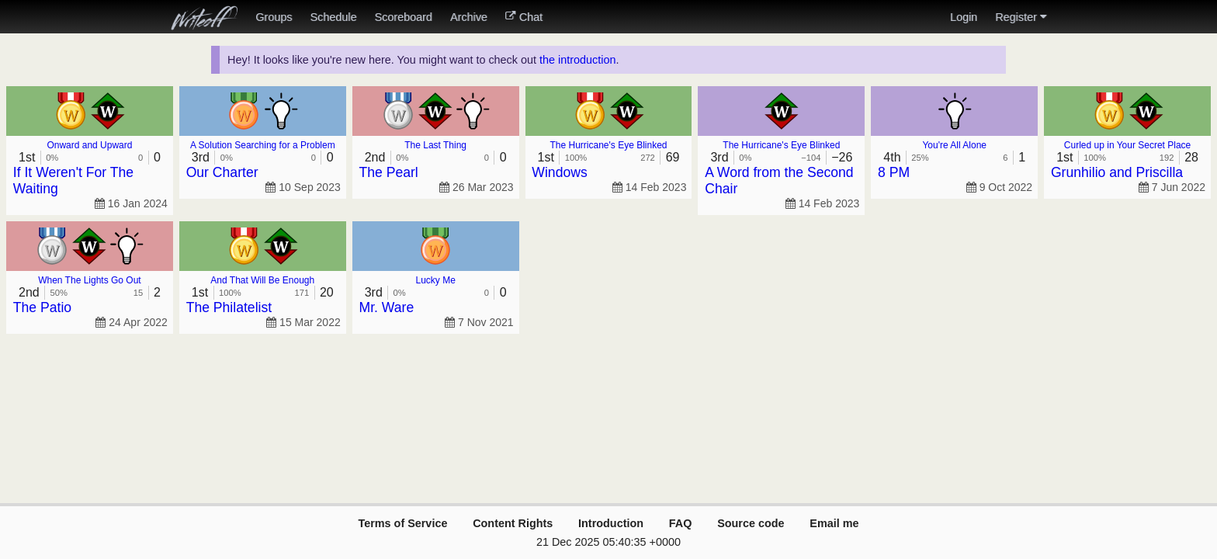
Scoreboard (403, 17)
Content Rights (513, 523)
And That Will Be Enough (262, 280)
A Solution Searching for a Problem (262, 145)
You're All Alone (954, 145)
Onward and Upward (89, 145)
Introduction (610, 523)
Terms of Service (402, 523)
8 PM (894, 172)
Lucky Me (435, 280)
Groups (273, 17)
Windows (559, 172)
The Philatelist (229, 307)
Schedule (333, 17)
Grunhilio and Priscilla (1117, 172)
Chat (524, 17)
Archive (468, 17)
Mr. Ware (386, 307)
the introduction (577, 60)
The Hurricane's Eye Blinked (608, 145)
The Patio (42, 307)
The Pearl (388, 172)
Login (963, 17)
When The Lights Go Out (89, 280)
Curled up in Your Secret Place (1127, 145)
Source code (750, 523)
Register (1020, 17)
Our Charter (222, 172)
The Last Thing (435, 145)
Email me (834, 523)
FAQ (680, 523)
